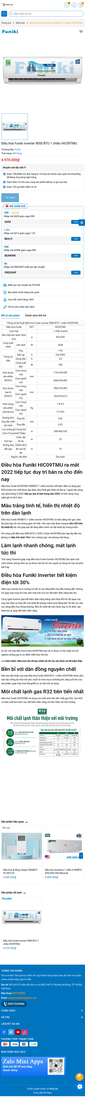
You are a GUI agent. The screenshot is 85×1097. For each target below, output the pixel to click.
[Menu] (4, 14)
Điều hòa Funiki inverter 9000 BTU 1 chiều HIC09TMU (21, 942)
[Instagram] (25, 1032)
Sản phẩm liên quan (12, 821)
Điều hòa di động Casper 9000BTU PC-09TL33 (20, 871)
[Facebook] (4, 1032)
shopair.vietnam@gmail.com (22, 998)
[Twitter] (11, 1032)
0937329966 (19, 993)
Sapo (49, 1092)
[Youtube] (18, 1032)
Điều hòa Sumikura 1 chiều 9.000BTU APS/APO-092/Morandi (63, 871)
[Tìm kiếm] (12, 14)
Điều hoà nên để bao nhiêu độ (33, 661)
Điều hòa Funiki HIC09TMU (14, 486)
